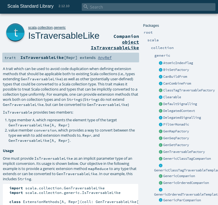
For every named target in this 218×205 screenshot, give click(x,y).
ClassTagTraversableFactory (189, 90)
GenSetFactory (176, 145)
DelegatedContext (179, 111)
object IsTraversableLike (115, 44)
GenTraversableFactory (184, 152)
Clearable (172, 97)
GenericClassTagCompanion (187, 159)
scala (32, 27)
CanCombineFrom (177, 83)
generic (60, 27)
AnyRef (105, 57)
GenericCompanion (179, 176)
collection (45, 27)
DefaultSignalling (180, 104)
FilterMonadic (176, 124)
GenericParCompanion (182, 200)
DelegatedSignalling (182, 118)
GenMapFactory (176, 131)
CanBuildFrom (175, 77)
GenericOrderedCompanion (186, 183)
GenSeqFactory (176, 138)
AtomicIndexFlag (178, 63)
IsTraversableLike (63, 35)
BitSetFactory (176, 70)
